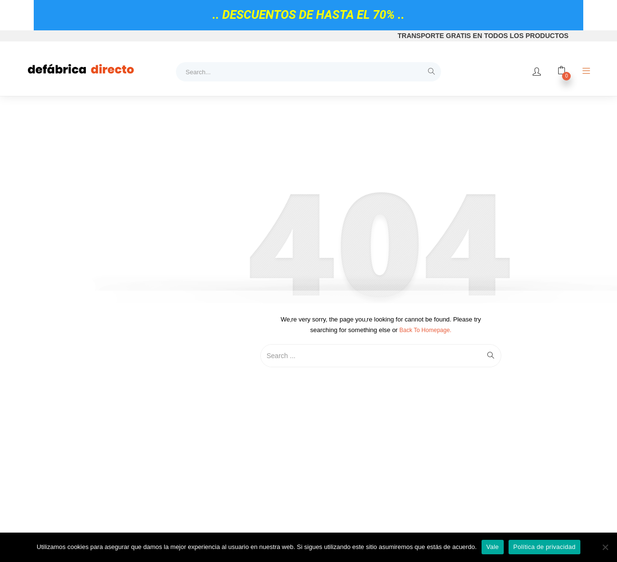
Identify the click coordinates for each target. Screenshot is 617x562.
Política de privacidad (544, 546)
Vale (492, 546)
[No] (605, 547)
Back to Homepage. (426, 330)
